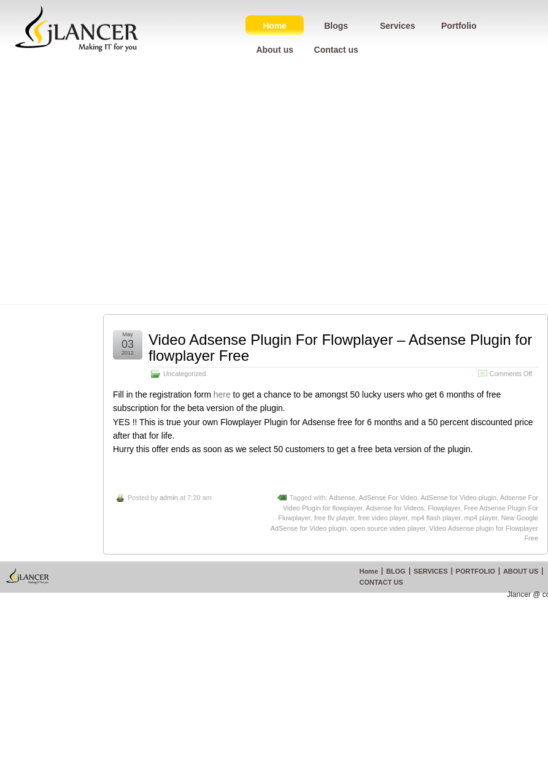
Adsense (342, 497)
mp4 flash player (435, 517)
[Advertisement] (115, 189)
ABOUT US (520, 571)
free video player (382, 517)
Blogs (336, 26)
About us (274, 50)
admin (169, 497)
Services (397, 26)
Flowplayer (444, 508)
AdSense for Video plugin (458, 497)
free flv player (334, 517)
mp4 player (481, 517)
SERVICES (430, 571)
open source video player (387, 528)
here (222, 394)
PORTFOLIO (475, 571)
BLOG (396, 571)
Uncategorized (184, 373)
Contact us (336, 50)
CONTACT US (381, 582)
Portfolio (459, 26)
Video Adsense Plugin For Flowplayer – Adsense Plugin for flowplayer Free (340, 347)
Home (275, 26)
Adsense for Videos (395, 508)
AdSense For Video (387, 497)
